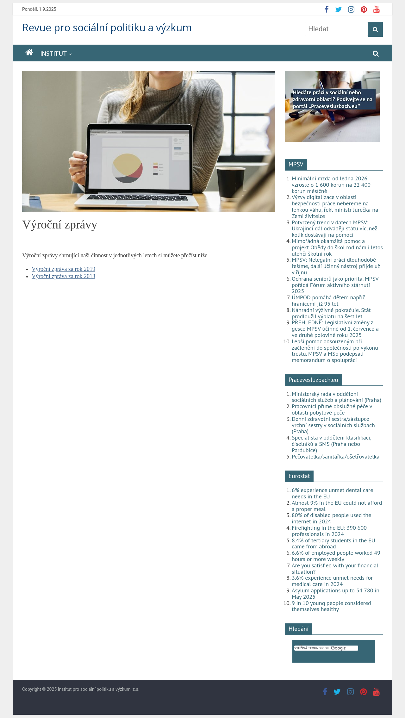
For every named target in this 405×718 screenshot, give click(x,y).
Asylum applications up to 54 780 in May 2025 (335, 593)
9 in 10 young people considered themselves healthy (331, 606)
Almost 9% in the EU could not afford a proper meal (337, 506)
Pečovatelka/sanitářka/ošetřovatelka (335, 456)
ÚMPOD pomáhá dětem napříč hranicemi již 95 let (328, 300)
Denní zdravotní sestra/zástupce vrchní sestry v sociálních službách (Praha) (333, 425)
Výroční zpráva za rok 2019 (63, 269)
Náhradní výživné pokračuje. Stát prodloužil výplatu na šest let (331, 313)
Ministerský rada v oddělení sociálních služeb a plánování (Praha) (336, 397)
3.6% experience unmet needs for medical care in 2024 (332, 581)
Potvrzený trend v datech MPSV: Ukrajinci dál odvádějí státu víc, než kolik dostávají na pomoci (334, 229)
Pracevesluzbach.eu (313, 380)
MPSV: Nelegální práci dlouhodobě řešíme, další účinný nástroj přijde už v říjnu (336, 266)
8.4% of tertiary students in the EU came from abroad (333, 543)
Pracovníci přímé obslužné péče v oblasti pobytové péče (332, 409)
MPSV (296, 164)
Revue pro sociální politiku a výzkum (107, 27)
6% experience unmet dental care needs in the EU (332, 493)
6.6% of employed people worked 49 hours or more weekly (336, 556)
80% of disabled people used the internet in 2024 (331, 518)
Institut (53, 53)
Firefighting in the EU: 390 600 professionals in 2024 (329, 531)
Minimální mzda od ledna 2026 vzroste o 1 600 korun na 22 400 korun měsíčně (331, 185)
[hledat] (326, 648)
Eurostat (299, 476)
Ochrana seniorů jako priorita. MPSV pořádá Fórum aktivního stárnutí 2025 (335, 285)
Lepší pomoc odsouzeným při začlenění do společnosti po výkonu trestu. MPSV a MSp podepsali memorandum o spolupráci (335, 351)
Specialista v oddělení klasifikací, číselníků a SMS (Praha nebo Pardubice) (331, 444)
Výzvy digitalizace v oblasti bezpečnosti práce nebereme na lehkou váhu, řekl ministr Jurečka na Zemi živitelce (335, 206)
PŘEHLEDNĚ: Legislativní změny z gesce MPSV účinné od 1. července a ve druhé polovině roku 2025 (335, 329)
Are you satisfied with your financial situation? (335, 568)
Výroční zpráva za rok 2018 (63, 276)
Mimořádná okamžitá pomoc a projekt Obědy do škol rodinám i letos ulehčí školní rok (337, 247)
